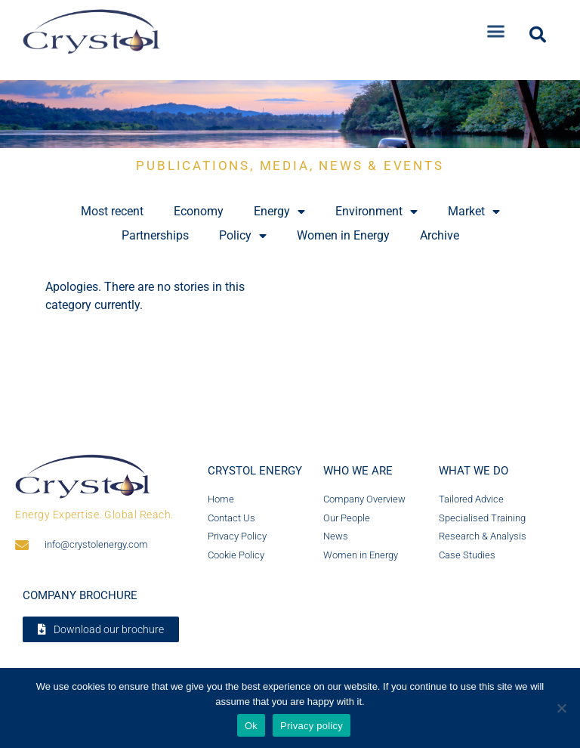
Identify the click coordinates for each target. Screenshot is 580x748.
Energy (279, 211)
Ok (251, 725)
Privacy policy (311, 725)
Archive (439, 235)
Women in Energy (343, 235)
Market (474, 211)
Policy (243, 236)
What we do (473, 471)
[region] (290, 114)
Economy (199, 211)
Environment (376, 211)
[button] (496, 26)
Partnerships (155, 235)
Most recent (112, 211)
